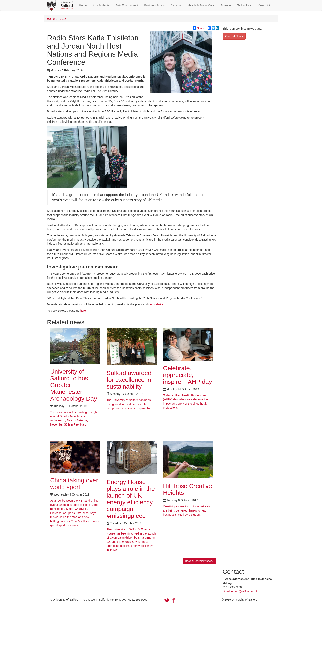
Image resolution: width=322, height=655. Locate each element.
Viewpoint (264, 5)
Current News (234, 36)
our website (155, 304)
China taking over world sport (74, 483)
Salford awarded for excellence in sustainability (129, 379)
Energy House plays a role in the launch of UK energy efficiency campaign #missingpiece (131, 498)
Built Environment (127, 5)
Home (83, 5)
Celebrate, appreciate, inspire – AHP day (187, 375)
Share (199, 28)
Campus (176, 5)
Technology (244, 5)
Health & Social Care (201, 5)
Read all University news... (199, 561)
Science (226, 5)
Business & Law (154, 5)
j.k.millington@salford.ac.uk (240, 591)
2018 (62, 18)
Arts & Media (101, 5)
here (83, 310)
